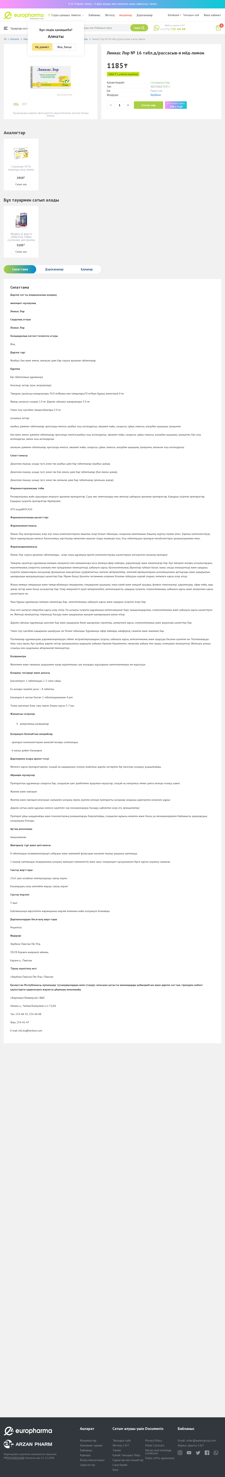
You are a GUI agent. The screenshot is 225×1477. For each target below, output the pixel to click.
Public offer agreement (160, 1458)
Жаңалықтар (88, 1440)
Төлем (116, 1450)
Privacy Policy (153, 1440)
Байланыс (94, 15)
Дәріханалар (144, 15)
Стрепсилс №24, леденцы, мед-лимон (21, 168)
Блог (115, 1470)
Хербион (155, 95)
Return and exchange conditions (158, 1451)
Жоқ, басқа (64, 47)
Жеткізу (110, 15)
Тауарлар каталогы (19, 28)
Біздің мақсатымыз (92, 1460)
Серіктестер (87, 1465)
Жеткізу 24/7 (120, 1445)
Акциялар (125, 15)
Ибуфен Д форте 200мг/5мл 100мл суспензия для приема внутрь (21, 238)
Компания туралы (91, 1445)
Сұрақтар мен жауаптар (127, 1460)
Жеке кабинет (212, 15)
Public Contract (154, 1445)
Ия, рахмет (42, 47)
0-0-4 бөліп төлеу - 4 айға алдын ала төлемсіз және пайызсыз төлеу (112, 4)
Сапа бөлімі (119, 1465)
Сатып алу (148, 105)
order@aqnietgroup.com (201, 1440)
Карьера (85, 1455)
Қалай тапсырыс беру (126, 1455)
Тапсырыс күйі (191, 15)
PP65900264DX (15, 1458)
